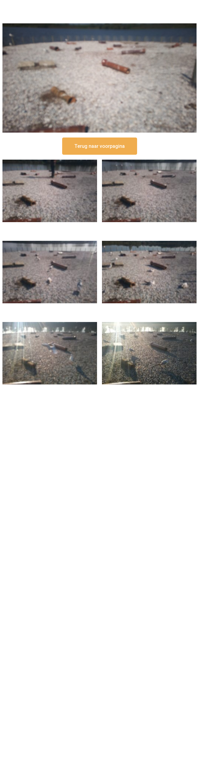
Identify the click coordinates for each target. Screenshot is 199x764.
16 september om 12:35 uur (149, 226)
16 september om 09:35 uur (50, 388)
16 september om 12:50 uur (50, 226)
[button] (99, 146)
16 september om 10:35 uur (149, 307)
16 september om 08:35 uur (149, 388)
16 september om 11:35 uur (50, 307)
